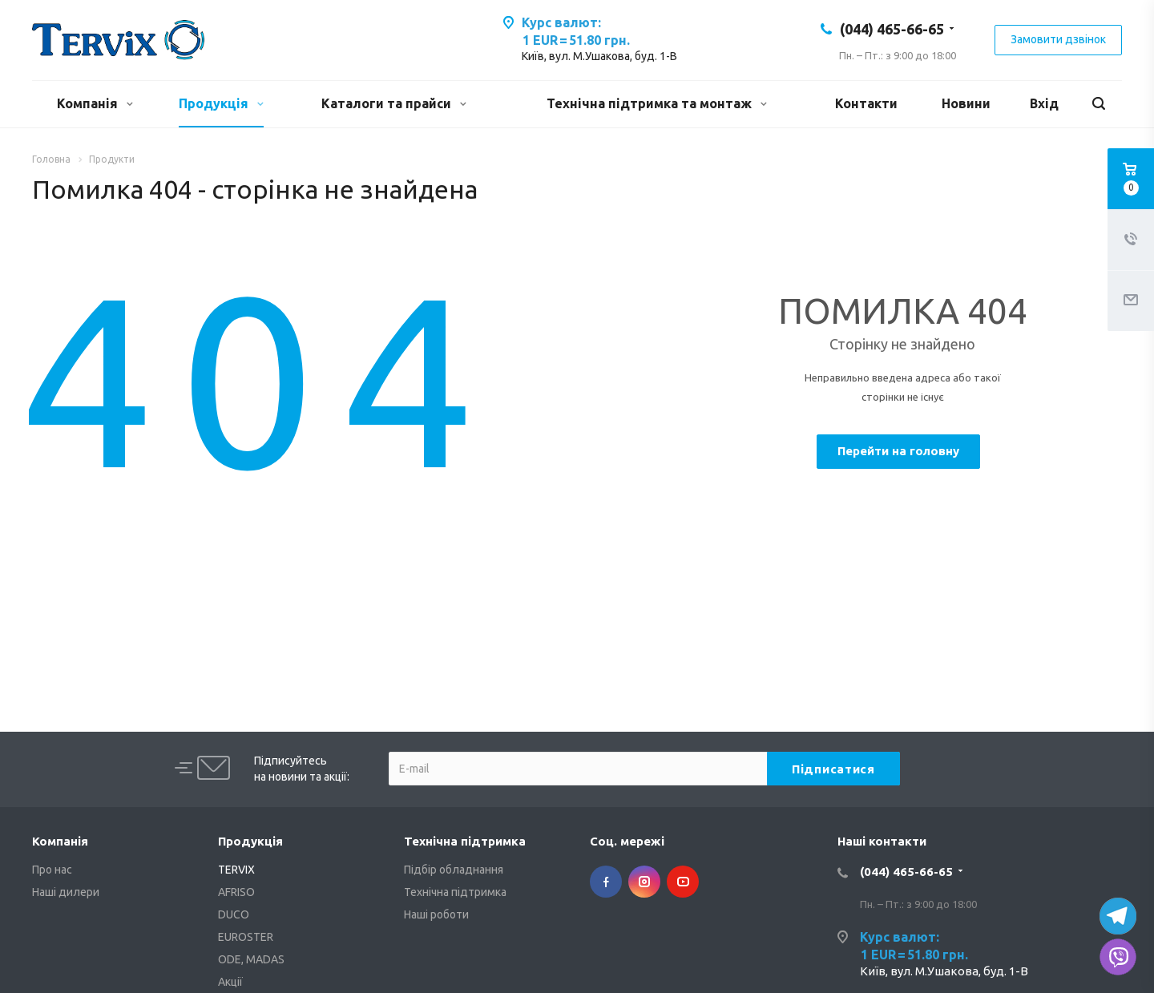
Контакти (866, 103)
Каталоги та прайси (393, 103)
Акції (230, 981)
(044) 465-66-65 (892, 29)
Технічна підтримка (465, 841)
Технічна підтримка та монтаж (657, 103)
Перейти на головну (898, 451)
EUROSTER (245, 936)
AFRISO (236, 892)
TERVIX (236, 869)
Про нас (52, 869)
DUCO (233, 914)
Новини (966, 103)
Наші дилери (65, 892)
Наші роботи (436, 914)
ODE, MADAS (251, 959)
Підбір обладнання (453, 869)
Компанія (95, 103)
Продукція (221, 103)
